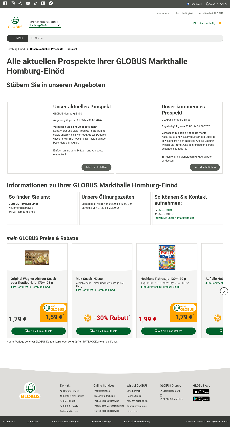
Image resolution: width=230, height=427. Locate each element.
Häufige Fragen (71, 391)
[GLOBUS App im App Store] (202, 392)
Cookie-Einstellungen (101, 421)
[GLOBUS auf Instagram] (13, 4)
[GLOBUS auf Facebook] (5, 4)
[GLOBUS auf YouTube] (28, 4)
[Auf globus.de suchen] (127, 38)
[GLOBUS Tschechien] (171, 398)
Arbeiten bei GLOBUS (211, 13)
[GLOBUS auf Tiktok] (35, 4)
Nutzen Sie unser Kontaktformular (174, 217)
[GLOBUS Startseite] (15, 23)
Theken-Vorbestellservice (106, 401)
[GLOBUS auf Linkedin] (43, 4)
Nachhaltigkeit (184, 13)
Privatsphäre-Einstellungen (65, 421)
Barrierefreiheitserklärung (137, 421)
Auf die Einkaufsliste (38, 331)
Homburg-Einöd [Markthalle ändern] (38, 25)
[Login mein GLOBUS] (220, 23)
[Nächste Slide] (224, 291)
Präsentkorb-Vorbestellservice (108, 406)
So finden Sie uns (69, 411)
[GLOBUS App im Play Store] (201, 399)
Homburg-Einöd (16, 49)
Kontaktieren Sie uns (73, 396)
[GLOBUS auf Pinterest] (20, 4)
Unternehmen (162, 13)
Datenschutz (33, 421)
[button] (17, 38)
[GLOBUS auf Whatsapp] (51, 3)
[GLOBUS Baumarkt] (170, 391)
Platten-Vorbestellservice (106, 411)
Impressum (9, 421)
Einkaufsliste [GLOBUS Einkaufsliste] (203, 23)
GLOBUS (216, 4)
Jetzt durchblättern (96, 167)
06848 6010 (165, 210)
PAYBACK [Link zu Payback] (194, 4)
